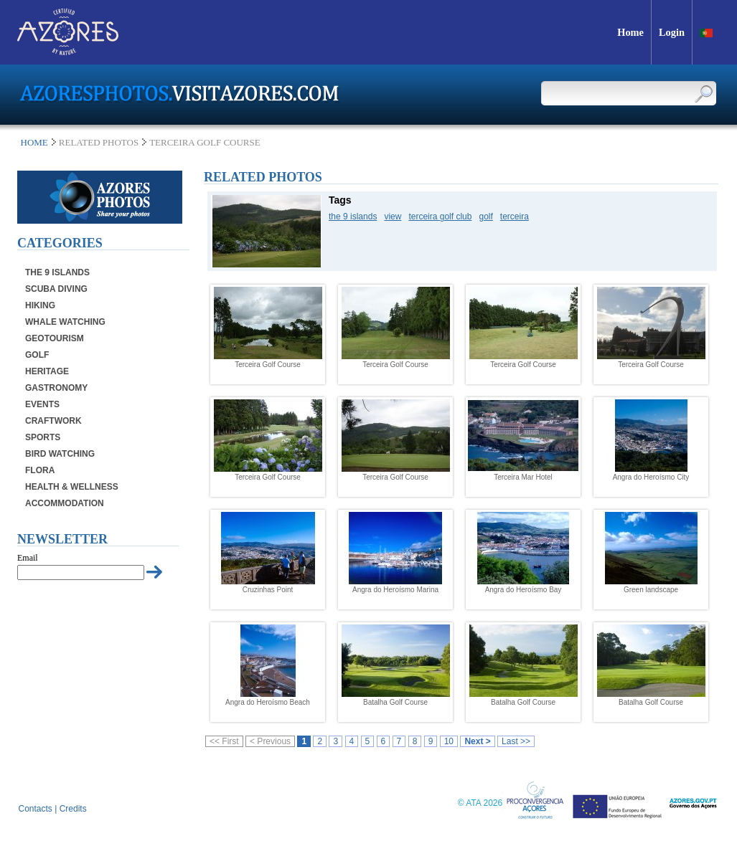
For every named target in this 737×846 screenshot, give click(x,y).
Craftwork (53, 421)
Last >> (516, 741)
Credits (73, 809)
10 (449, 741)
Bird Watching (60, 454)
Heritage (47, 371)
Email (27, 557)
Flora (40, 470)
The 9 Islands (57, 272)
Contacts (35, 809)
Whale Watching (65, 322)
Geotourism (54, 338)
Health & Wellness (71, 487)
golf (485, 217)
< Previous (270, 741)
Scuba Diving (56, 289)
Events (42, 404)
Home (34, 142)
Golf (37, 355)
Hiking (40, 305)
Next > (477, 741)
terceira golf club (439, 217)
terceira (514, 217)
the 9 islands (353, 217)
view (392, 217)
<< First (224, 741)
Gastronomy (56, 388)
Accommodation (64, 503)
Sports (42, 437)
